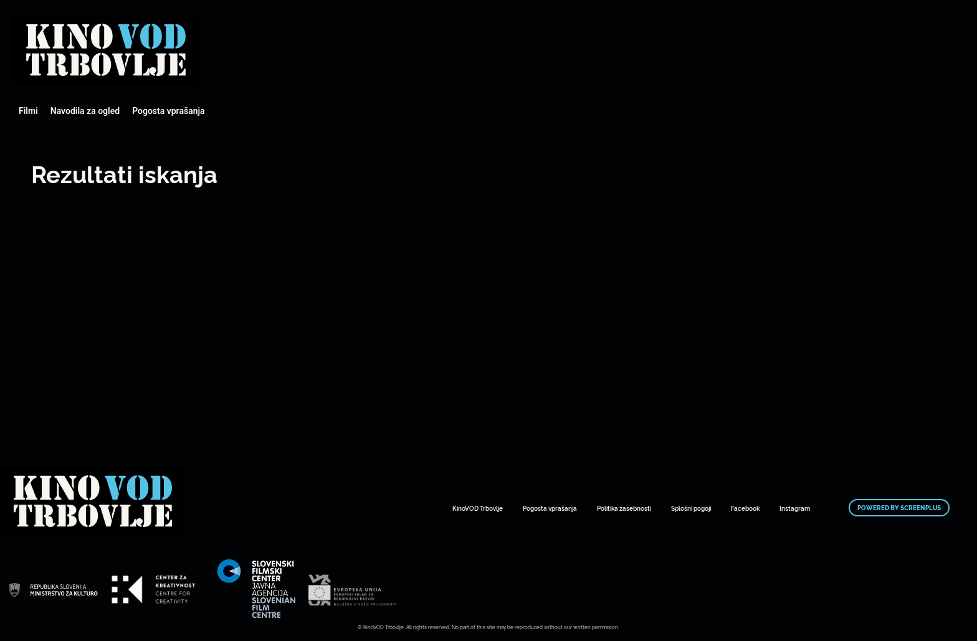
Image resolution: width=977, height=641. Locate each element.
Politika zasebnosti (624, 508)
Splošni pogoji (691, 508)
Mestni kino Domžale (105, 50)
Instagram (794, 508)
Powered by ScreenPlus (899, 507)
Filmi (28, 111)
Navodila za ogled (85, 111)
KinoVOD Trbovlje (477, 508)
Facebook (745, 508)
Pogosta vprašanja (168, 111)
